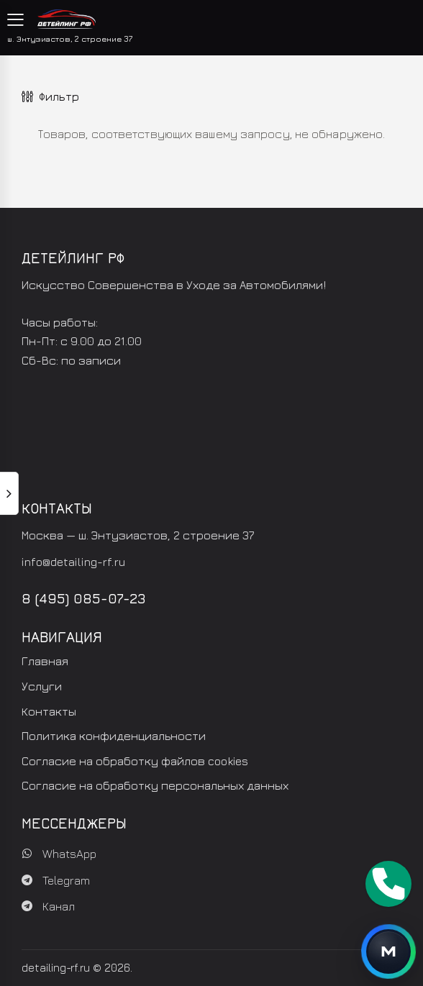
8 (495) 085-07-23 (84, 598)
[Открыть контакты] (388, 951)
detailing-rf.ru (56, 968)
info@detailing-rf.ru (73, 561)
